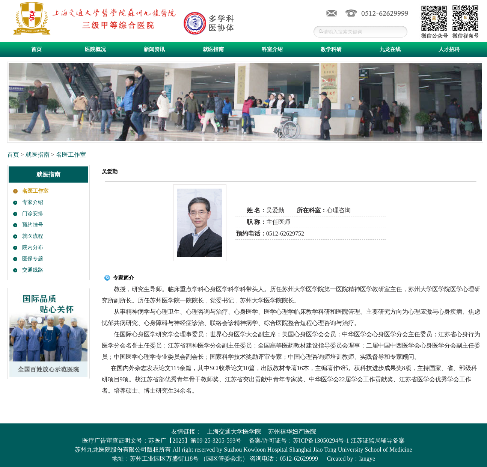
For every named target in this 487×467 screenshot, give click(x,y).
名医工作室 (71, 154)
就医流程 (32, 236)
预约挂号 (32, 225)
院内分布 (32, 247)
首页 (36, 49)
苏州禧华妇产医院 (292, 431)
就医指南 (213, 49)
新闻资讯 (154, 49)
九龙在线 (390, 49)
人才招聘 (449, 49)
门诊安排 (32, 213)
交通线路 (32, 270)
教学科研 (331, 49)
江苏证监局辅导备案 (378, 440)
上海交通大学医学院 (234, 431)
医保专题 (32, 258)
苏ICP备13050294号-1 (321, 440)
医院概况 (95, 49)
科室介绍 (272, 49)
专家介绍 (32, 202)
